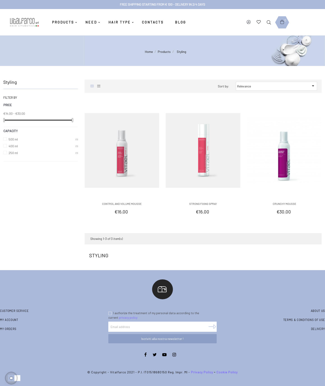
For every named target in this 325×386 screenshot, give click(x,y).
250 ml (13, 153)
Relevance (276, 86)
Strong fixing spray (203, 203)
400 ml (13, 146)
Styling (10, 82)
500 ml (13, 139)
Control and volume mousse (122, 203)
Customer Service (14, 311)
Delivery (318, 329)
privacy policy (128, 317)
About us (318, 311)
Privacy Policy (202, 372)
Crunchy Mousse (284, 203)
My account (9, 320)
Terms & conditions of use (304, 320)
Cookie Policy (227, 372)
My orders (8, 329)
